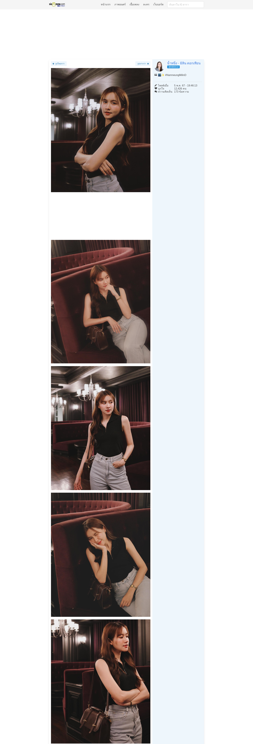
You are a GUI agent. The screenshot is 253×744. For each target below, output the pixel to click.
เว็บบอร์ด (158, 4)
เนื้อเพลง (134, 4)
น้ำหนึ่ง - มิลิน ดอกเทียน (184, 63)
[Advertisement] (126, 34)
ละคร (146, 4)
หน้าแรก (106, 4)
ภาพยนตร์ (120, 4)
